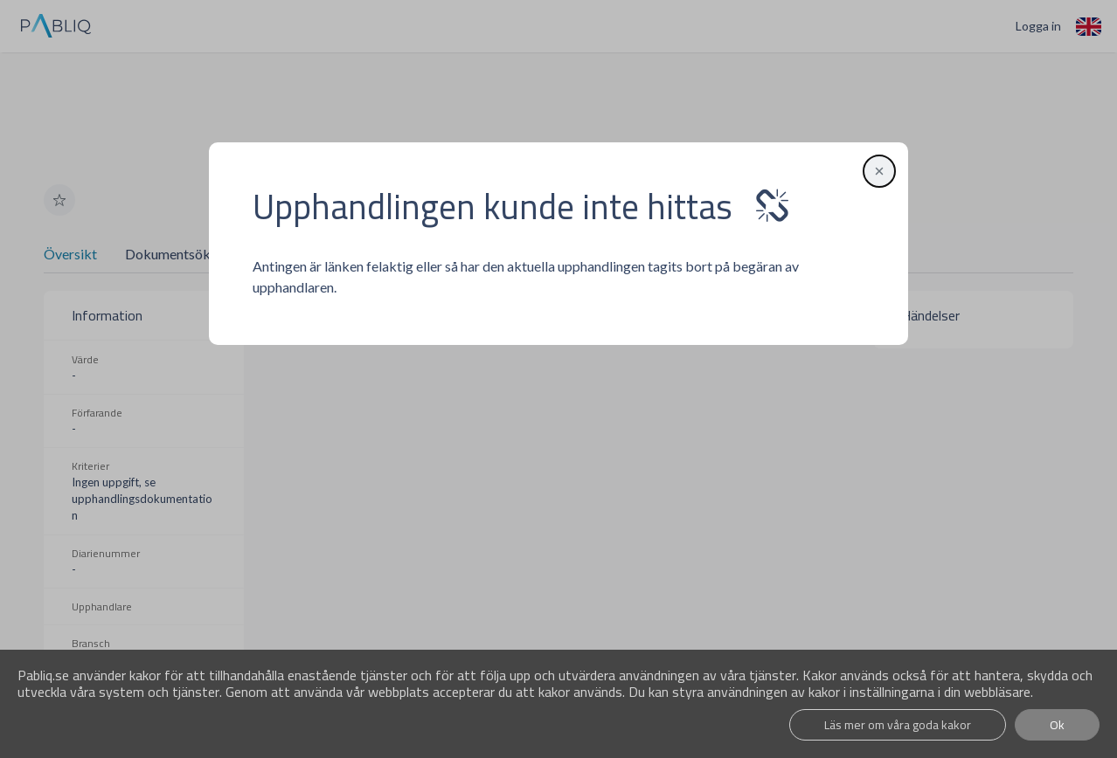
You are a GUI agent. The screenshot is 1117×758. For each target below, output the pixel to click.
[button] (876, 171)
